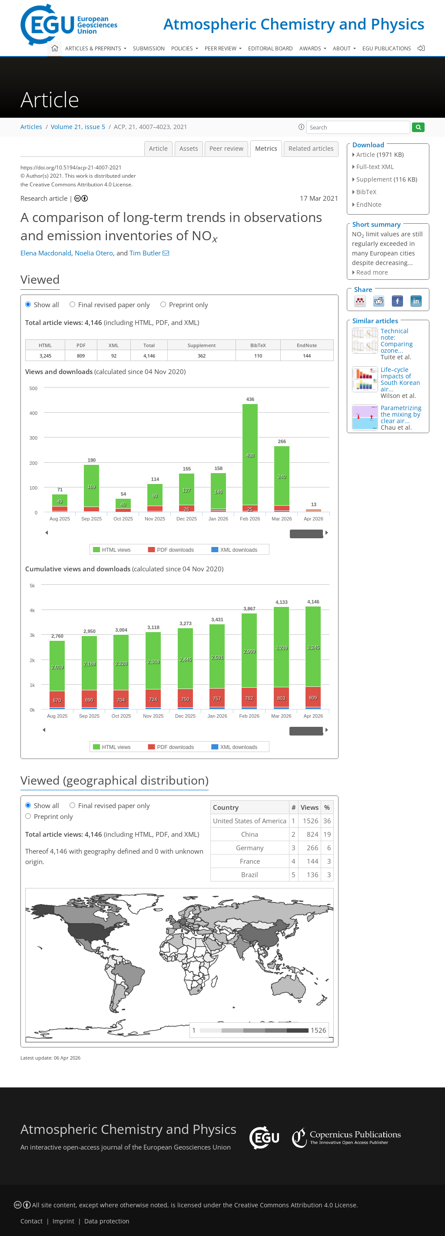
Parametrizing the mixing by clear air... (401, 414)
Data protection (107, 1221)
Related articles (311, 148)
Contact (31, 1221)
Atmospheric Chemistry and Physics (294, 23)
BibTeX (366, 192)
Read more (372, 272)
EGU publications (386, 48)
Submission (149, 48)
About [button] (342, 48)
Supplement (374, 179)
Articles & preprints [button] (94, 48)
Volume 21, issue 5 (78, 127)
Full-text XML (375, 166)
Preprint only (184, 304)
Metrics (266, 148)
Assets (188, 148)
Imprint (63, 1221)
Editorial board (270, 48)
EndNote (369, 204)
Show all (42, 304)
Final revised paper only (110, 304)
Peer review (226, 148)
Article (158, 148)
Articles (31, 127)
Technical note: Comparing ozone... (397, 341)
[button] (302, 127)
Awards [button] (310, 48)
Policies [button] (182, 48)
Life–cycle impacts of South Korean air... (400, 379)
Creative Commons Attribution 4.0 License (295, 1205)
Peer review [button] (221, 48)
